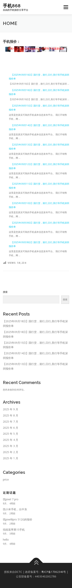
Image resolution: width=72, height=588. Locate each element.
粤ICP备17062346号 (53, 572)
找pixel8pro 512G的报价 (17, 519)
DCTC (18, 572)
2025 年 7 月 (10, 421)
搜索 (5, 292)
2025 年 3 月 (10, 446)
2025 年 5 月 (10, 433)
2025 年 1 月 (10, 458)
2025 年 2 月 (10, 452)
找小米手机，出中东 (15, 509)
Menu (65, 7)
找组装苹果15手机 (14, 529)
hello (6, 539)
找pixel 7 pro (10, 499)
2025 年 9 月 (10, 409)
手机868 (12, 5)
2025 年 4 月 (10, 440)
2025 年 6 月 (10, 427)
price (6, 479)
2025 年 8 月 (10, 415)
